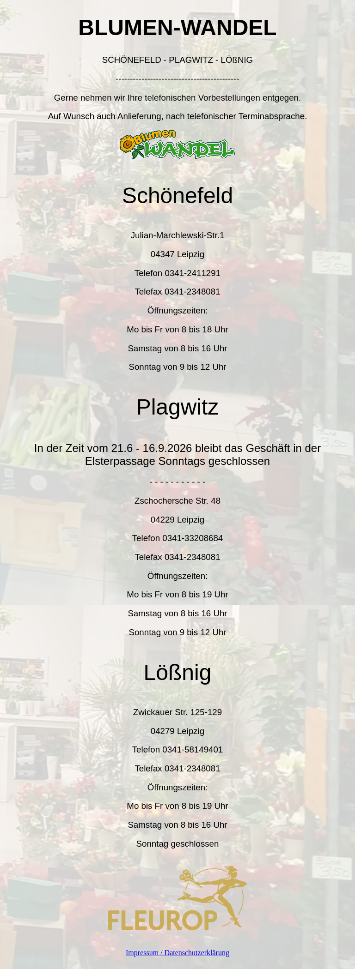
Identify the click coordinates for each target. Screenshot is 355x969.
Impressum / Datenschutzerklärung (177, 953)
